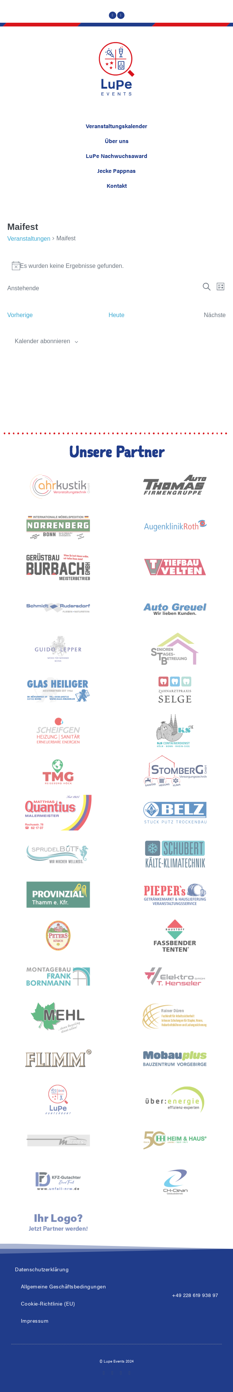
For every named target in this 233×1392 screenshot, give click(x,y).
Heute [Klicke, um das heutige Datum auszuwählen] (116, 315)
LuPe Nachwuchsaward (116, 155)
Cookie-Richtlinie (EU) (48, 1303)
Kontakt (117, 185)
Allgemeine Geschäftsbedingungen (63, 1286)
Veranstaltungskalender (116, 126)
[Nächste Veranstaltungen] (215, 315)
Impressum (35, 1320)
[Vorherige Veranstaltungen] (20, 315)
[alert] (116, 265)
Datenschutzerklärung (42, 1269)
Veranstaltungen (29, 238)
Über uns (117, 141)
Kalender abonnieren (42, 341)
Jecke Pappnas (116, 170)
